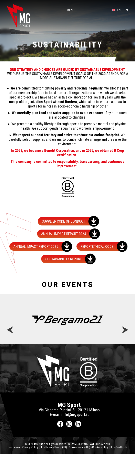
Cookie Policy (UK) (102, 447)
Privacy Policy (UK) (56, 447)
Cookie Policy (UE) (79, 447)
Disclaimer (14, 447)
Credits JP (121, 447)
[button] (116, 10)
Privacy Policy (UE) (32, 447)
